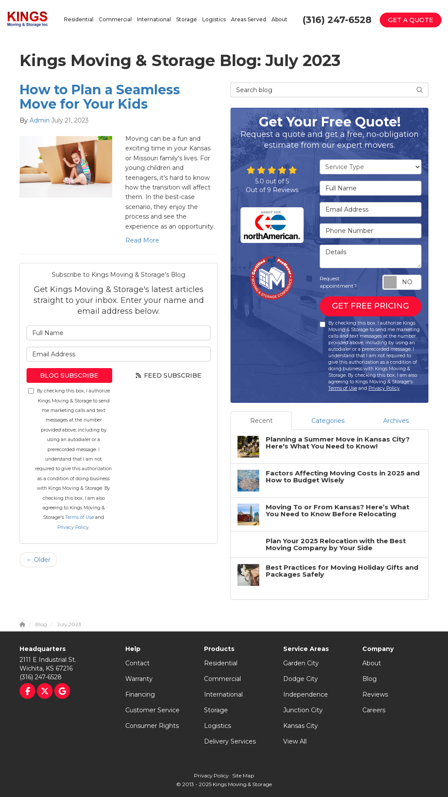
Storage (216, 710)
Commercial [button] (115, 19)
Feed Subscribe (167, 375)
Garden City (301, 663)
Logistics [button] (214, 19)
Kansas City (300, 726)
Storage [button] (186, 19)
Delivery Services (230, 741)
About (371, 663)
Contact (137, 663)
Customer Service (152, 710)
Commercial (222, 679)
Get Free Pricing (370, 306)
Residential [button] (79, 19)
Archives (396, 421)
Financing (140, 694)
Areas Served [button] (248, 19)
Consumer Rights (152, 726)
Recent (261, 421)
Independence (305, 694)
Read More (142, 240)
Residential (220, 663)
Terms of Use (79, 517)
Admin (40, 120)
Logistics (217, 726)
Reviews (375, 694)
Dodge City (300, 679)
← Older (38, 560)
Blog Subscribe (69, 375)
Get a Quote (410, 20)
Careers (373, 710)
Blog (369, 679)
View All (295, 741)
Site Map (243, 775)
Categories (327, 421)
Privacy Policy (73, 527)
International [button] (154, 19)
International (223, 694)
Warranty (139, 679)
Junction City (303, 710)
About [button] (279, 19)
